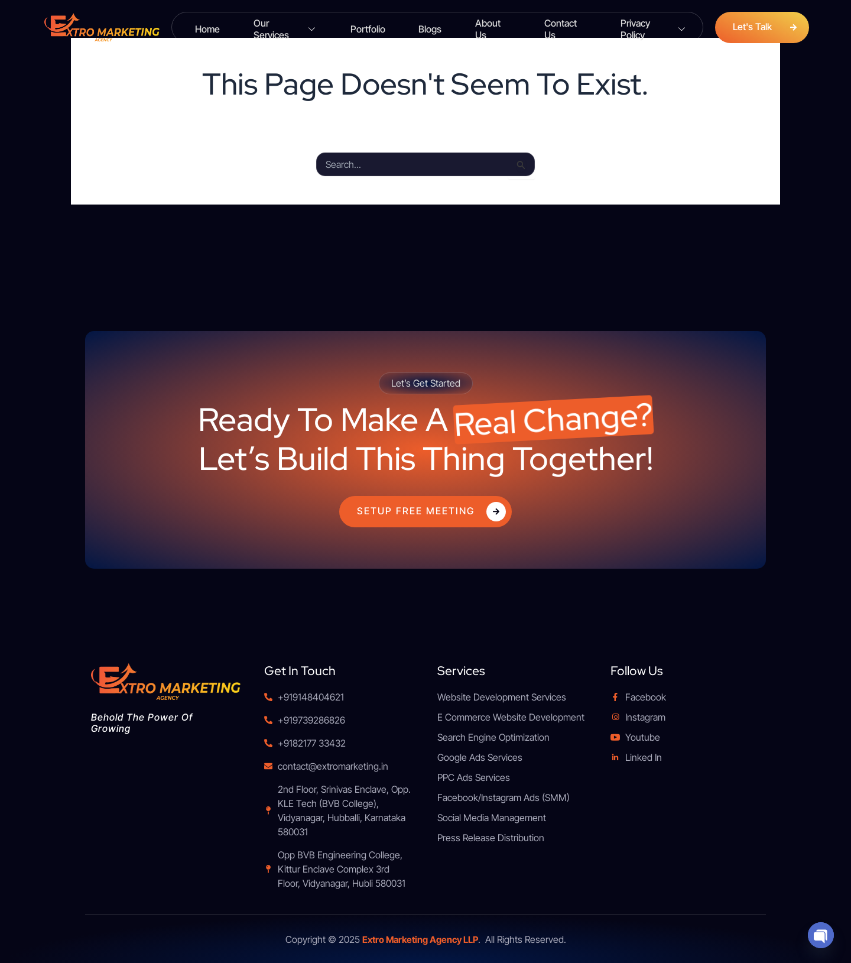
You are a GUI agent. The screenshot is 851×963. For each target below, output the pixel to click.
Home (208, 27)
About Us (484, 27)
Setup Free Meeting (431, 511)
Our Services (284, 27)
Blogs (423, 27)
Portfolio (364, 27)
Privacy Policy (644, 27)
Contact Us (556, 27)
